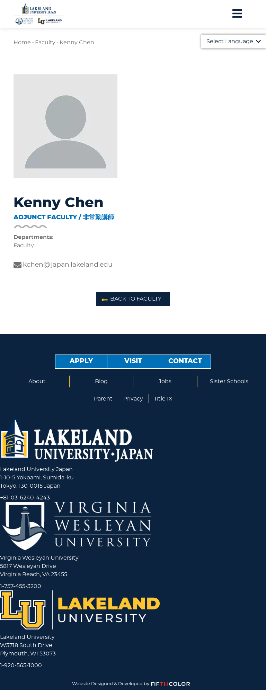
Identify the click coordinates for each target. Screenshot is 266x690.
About (37, 381)
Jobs (165, 381)
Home (22, 42)
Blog (101, 381)
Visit (133, 361)
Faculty (45, 42)
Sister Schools (229, 381)
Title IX (163, 399)
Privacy (133, 399)
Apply (81, 361)
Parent (103, 399)
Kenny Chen (77, 42)
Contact (185, 361)
